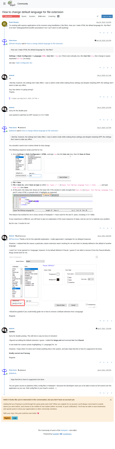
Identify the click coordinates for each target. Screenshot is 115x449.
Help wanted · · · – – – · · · (11, 16)
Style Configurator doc (24, 63)
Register (7, 418)
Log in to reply (107, 16)
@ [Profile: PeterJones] (14, 239)
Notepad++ (65, 430)
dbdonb (11, 75)
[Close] (110, 400)
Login (15, 418)
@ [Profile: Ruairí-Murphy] (15, 44)
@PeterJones (20, 236)
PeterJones (13, 40)
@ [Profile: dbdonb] (12, 131)
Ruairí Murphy (14, 22)
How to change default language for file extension (45, 44)
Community (22, 4)
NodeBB (56, 434)
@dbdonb (22, 127)
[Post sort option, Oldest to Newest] (98, 16)
